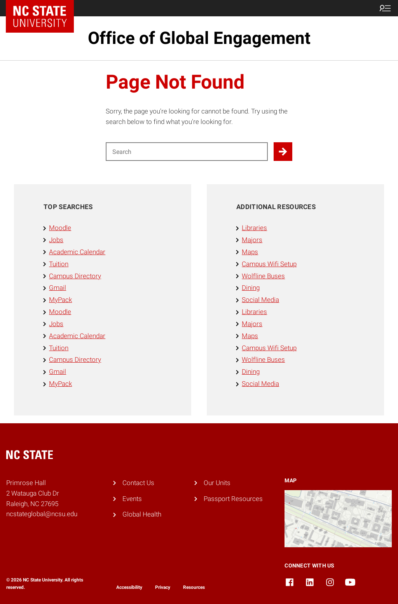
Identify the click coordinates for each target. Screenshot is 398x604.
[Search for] (187, 151)
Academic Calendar (77, 252)
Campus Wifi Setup (269, 264)
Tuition (58, 264)
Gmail (57, 288)
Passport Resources (233, 499)
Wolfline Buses (263, 276)
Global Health (141, 514)
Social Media (260, 300)
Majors (252, 240)
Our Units (217, 483)
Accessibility (129, 587)
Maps (250, 252)
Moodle (60, 228)
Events (132, 499)
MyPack (60, 300)
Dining (251, 288)
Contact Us (138, 483)
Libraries (254, 228)
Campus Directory (75, 276)
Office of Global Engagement (199, 38)
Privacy (162, 587)
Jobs (56, 240)
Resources (194, 587)
